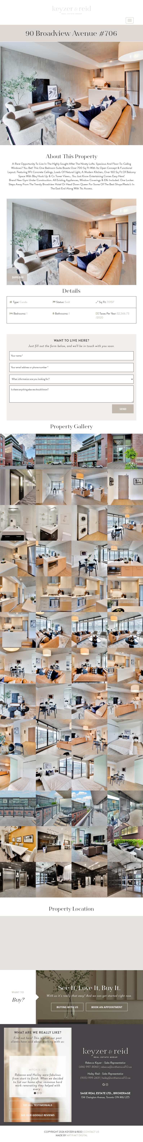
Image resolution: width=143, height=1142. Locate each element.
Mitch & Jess (38, 1070)
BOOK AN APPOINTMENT (106, 1007)
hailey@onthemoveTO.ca (116, 1078)
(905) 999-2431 (90, 1078)
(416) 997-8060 (89, 1067)
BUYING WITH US (67, 1007)
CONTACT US (91, 1132)
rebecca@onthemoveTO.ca (116, 1067)
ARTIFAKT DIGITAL (77, 1135)
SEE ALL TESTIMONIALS (37, 1105)
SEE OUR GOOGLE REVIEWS (38, 1115)
